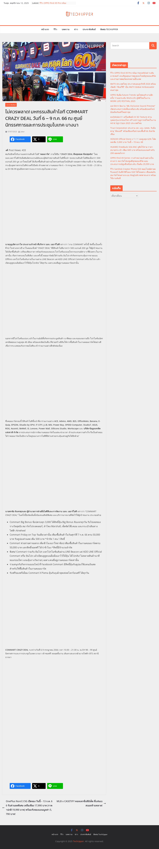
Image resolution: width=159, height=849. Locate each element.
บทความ (65, 29)
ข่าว (76, 29)
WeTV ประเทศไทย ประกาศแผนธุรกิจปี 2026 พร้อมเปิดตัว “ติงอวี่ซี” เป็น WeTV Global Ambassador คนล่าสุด (133, 86)
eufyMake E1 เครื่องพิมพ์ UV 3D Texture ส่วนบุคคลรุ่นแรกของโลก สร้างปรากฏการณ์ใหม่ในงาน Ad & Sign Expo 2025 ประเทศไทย (133, 120)
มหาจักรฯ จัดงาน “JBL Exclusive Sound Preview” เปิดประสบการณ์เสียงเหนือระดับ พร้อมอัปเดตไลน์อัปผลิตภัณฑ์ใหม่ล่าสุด (132, 108)
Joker (23, 131)
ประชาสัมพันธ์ (89, 29)
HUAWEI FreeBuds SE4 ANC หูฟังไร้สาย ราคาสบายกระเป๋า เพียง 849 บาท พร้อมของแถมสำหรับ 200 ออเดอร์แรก (132, 149)
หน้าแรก (45, 29)
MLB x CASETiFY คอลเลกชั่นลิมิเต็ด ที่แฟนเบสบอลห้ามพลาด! (81, 803)
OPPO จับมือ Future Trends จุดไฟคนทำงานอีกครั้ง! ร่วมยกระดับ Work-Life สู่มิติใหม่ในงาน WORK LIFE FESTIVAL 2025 (131, 97)
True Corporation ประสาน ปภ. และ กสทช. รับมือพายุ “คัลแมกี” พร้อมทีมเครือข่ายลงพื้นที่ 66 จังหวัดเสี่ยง (133, 131)
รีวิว (55, 29)
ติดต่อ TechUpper (109, 29)
